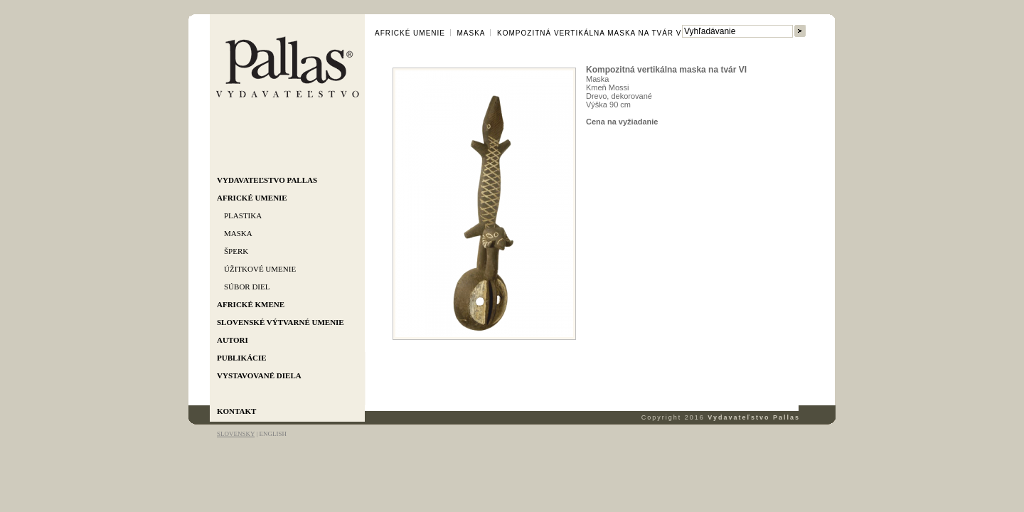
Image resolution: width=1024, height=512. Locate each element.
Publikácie (242, 357)
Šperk (236, 251)
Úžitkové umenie (260, 269)
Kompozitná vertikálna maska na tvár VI (590, 33)
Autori (232, 340)
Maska (238, 233)
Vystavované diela (259, 375)
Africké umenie (252, 197)
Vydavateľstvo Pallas (267, 180)
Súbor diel (247, 286)
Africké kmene (250, 304)
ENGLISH (273, 433)
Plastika (243, 215)
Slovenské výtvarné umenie (280, 322)
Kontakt (236, 411)
